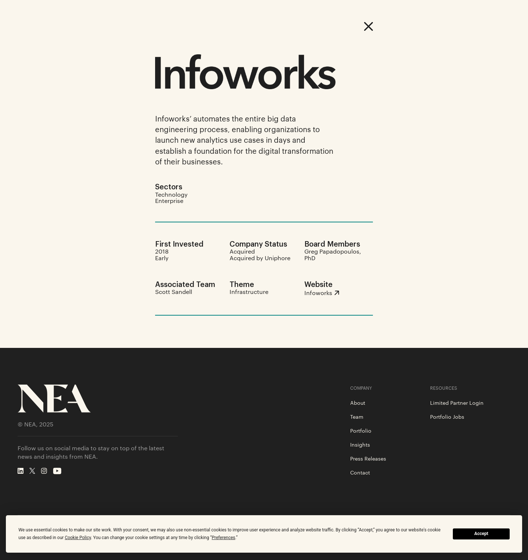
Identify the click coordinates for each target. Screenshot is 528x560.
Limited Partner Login (457, 402)
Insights (360, 444)
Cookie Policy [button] (78, 537)
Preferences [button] (223, 537)
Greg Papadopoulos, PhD (332, 254)
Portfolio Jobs (447, 416)
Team (356, 416)
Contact (360, 472)
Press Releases (368, 458)
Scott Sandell (173, 291)
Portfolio (360, 430)
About (357, 402)
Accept (481, 533)
